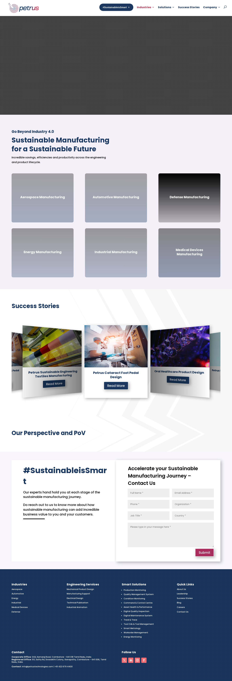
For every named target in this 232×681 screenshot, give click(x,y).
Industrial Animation (77, 607)
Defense (16, 611)
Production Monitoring (135, 590)
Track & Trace (130, 619)
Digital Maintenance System (138, 615)
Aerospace (17, 589)
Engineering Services (83, 584)
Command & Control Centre (138, 602)
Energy (15, 598)
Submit (204, 552)
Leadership (182, 593)
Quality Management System (139, 594)
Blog (179, 602)
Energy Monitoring (133, 636)
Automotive (18, 593)
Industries (59, 381)
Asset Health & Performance (138, 607)
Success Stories (185, 598)
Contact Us (182, 611)
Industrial (16, 602)
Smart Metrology (132, 628)
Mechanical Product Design (80, 589)
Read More (59, 388)
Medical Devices (20, 607)
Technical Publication (77, 602)
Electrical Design (75, 598)
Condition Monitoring (134, 598)
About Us (181, 589)
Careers (181, 607)
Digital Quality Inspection (136, 611)
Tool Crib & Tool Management (139, 624)
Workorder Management (136, 632)
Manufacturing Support (78, 593)
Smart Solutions (134, 584)
